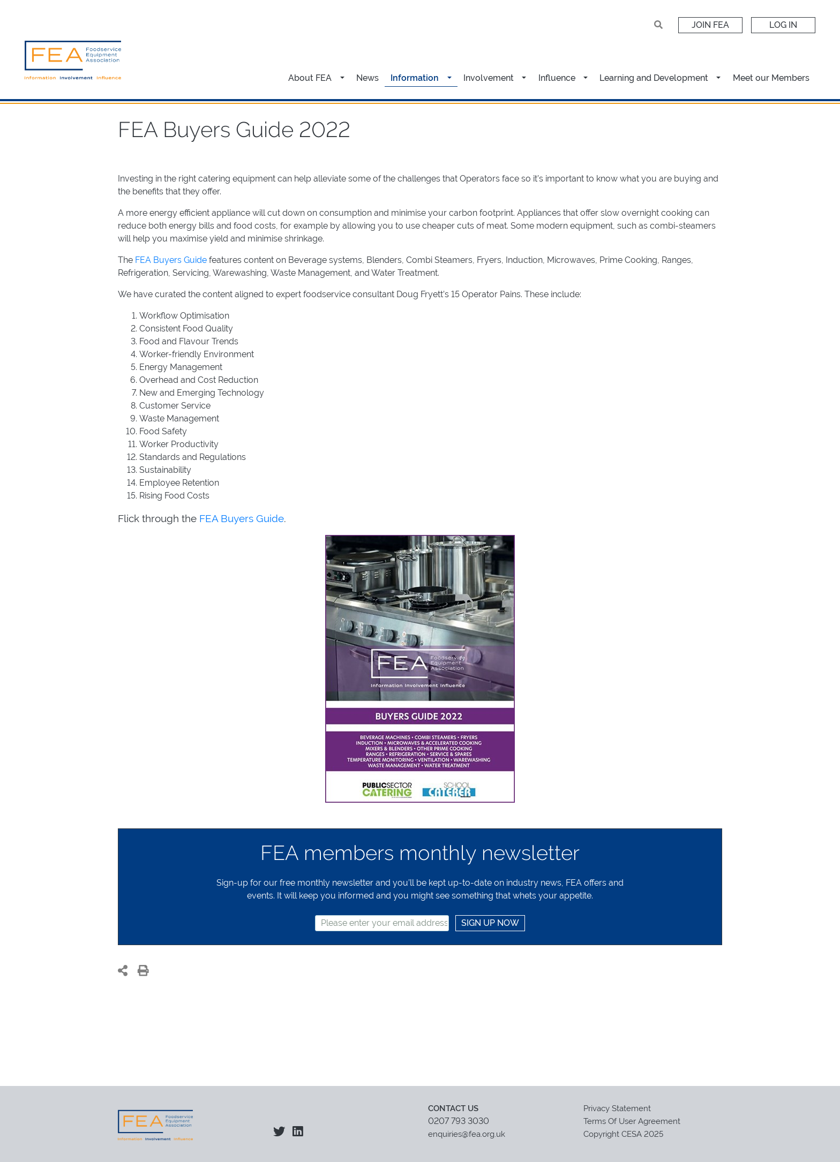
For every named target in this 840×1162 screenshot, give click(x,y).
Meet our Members (771, 78)
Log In (783, 25)
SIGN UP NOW (490, 923)
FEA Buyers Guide (171, 260)
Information (415, 78)
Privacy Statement (617, 1108)
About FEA (310, 78)
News (367, 78)
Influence (556, 78)
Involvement (488, 78)
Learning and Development (653, 78)
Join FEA (710, 25)
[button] (344, 77)
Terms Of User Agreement (631, 1121)
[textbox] (382, 923)
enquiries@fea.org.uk (466, 1134)
